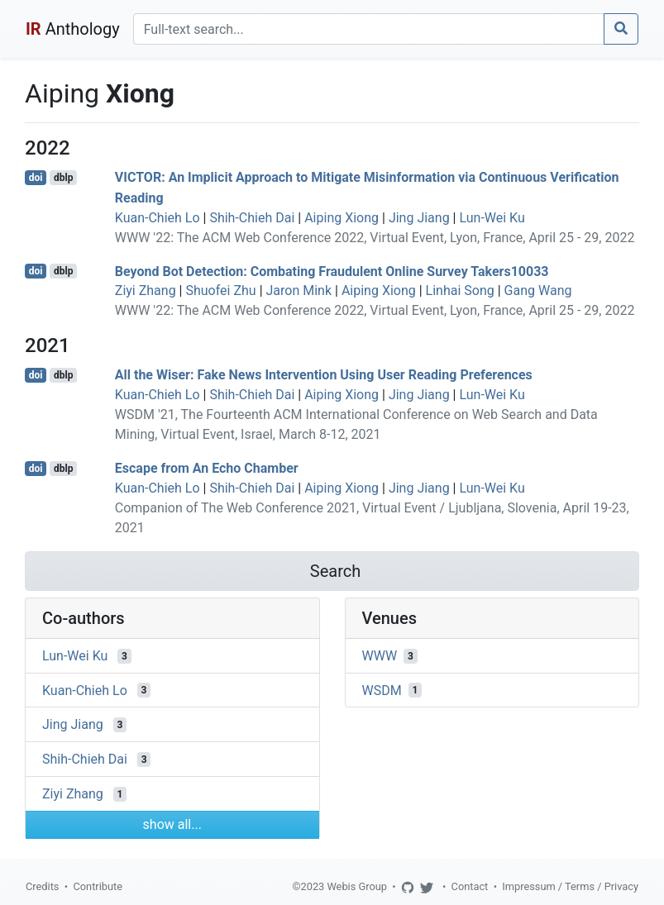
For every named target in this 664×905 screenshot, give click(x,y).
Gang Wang (538, 290)
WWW (380, 656)
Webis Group (357, 886)
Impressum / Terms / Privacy (570, 886)
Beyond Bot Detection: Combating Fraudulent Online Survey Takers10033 (332, 271)
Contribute (97, 886)
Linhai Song (460, 290)
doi (36, 177)
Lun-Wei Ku (491, 218)
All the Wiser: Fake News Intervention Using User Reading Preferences (324, 375)
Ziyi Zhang (145, 290)
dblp (63, 177)
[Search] (368, 29)
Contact (470, 886)
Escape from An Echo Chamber (207, 468)
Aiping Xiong (341, 218)
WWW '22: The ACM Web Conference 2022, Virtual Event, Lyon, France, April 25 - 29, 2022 (375, 237)
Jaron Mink (299, 290)
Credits (42, 886)
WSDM (382, 690)
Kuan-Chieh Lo (157, 218)
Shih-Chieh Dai (251, 218)
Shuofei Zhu (220, 290)
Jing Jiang (419, 218)
